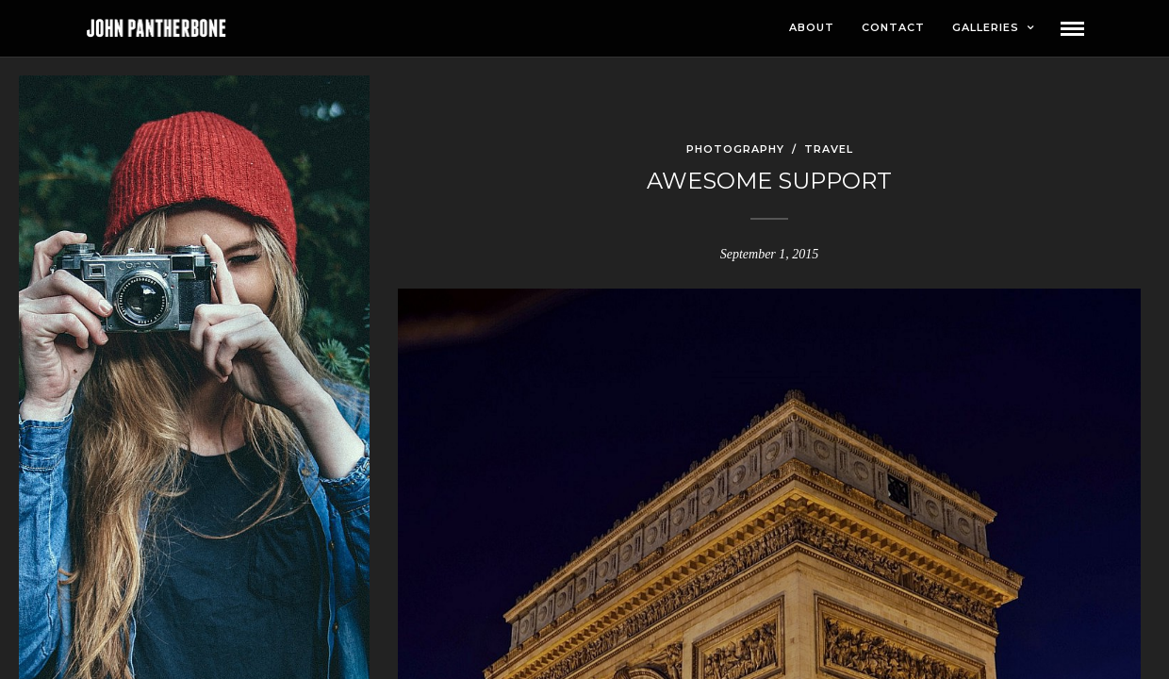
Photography (735, 150)
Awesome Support (769, 181)
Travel (828, 150)
